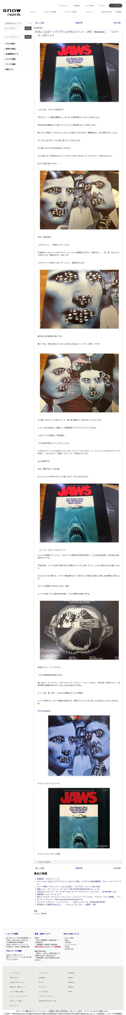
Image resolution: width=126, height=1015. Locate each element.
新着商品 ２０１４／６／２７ (49, 894)
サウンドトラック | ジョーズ (49, 783)
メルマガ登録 (89, 5)
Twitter (70, 991)
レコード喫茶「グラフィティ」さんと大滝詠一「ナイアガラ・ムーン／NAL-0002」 (69, 887)
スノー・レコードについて (19, 996)
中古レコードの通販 (14, 951)
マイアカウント (63, 5)
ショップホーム (15, 973)
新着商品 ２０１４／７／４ (48, 879)
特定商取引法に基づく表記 (48, 1001)
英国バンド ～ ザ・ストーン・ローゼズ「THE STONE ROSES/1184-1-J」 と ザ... (68, 889)
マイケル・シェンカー (67, 252)
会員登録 (77, 5)
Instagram (71, 982)
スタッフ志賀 (55, 854)
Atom (44, 913)
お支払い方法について (17, 982)
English (119, 12)
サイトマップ (14, 1005)
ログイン (102, 5)
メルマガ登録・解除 (16, 991)
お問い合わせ (14, 978)
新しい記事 (40, 23)
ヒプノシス (67, 453)
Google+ (71, 978)
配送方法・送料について (18, 987)
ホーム (33, 12)
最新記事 (79, 23)
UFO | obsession (44, 711)
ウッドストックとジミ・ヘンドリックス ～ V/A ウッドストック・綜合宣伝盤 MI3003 (71, 902)
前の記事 (117, 23)
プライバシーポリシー (46, 996)
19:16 (48, 862)
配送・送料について (42, 934)
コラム (46, 854)
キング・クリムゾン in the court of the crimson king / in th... (60, 899)
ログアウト (42, 987)
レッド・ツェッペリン (96, 451)
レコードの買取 (12, 934)
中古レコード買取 (16, 1001)
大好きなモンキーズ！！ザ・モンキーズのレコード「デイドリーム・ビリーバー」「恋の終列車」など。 (77, 892)
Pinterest (71, 987)
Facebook (71, 973)
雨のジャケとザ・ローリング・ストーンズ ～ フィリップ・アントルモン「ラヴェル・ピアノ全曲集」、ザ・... (79, 897)
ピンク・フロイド (79, 451)
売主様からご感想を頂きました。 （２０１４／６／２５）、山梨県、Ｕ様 (66, 905)
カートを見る (43, 991)
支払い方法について (71, 934)
